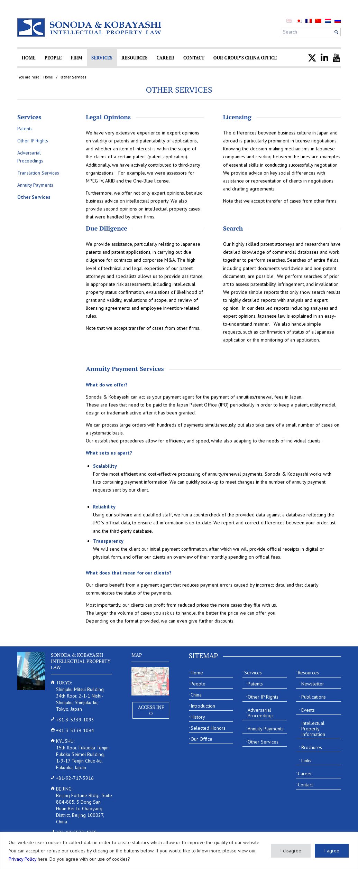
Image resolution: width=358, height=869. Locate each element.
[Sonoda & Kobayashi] (90, 27)
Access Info (151, 710)
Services (29, 117)
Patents (25, 128)
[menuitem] (299, 20)
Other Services (179, 89)
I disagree (290, 851)
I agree (331, 851)
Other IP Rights (32, 141)
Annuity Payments (35, 185)
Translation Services (38, 173)
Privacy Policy (22, 859)
